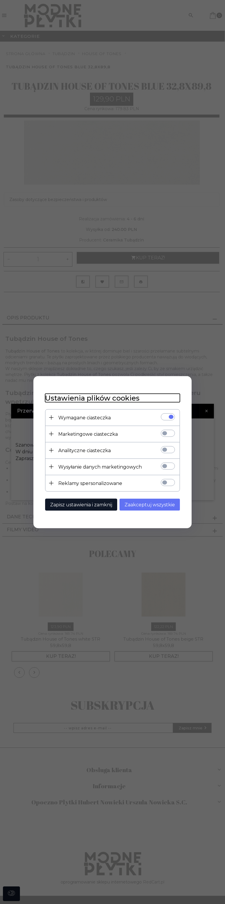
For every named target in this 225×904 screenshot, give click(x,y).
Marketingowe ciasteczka (88, 434)
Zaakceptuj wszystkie (150, 504)
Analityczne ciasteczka (84, 450)
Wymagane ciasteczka (84, 417)
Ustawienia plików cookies (92, 398)
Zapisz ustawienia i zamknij (81, 504)
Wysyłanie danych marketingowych (100, 466)
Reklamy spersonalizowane (90, 483)
